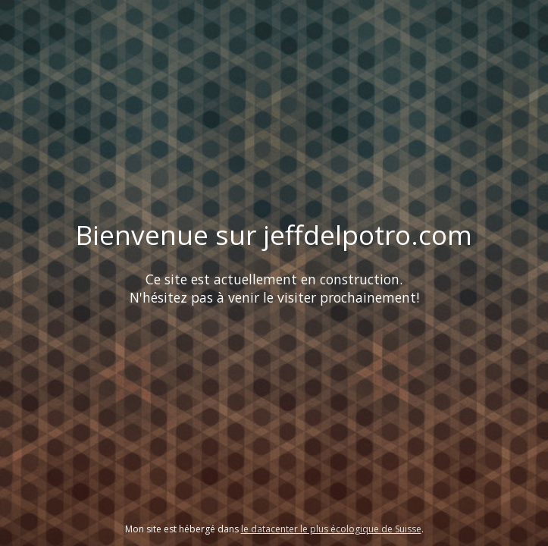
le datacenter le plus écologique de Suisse (331, 528)
